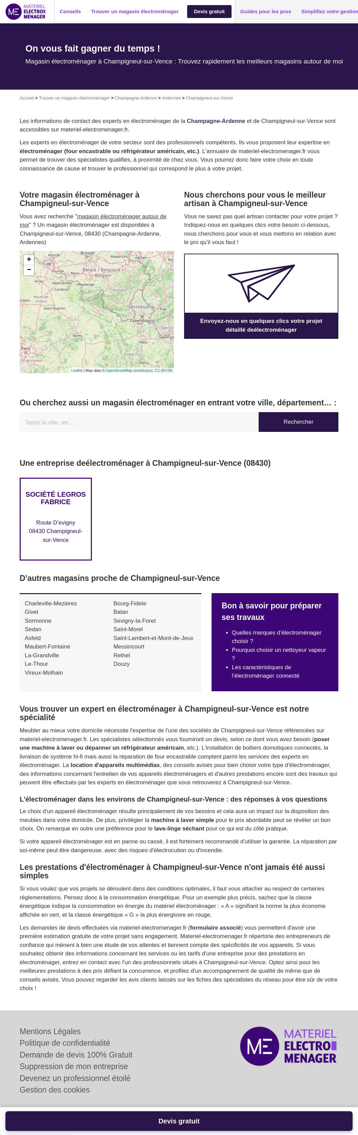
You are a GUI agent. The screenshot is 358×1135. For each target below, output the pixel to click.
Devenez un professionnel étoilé (75, 1078)
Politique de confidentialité (65, 1043)
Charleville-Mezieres (51, 603)
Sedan (33, 629)
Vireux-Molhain (44, 673)
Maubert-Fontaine (47, 646)
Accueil (27, 97)
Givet (31, 612)
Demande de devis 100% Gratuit (76, 1054)
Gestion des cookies (55, 1089)
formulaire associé (215, 928)
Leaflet (76, 370)
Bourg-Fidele (129, 603)
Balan (120, 612)
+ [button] (29, 260)
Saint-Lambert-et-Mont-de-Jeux (153, 638)
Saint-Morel (128, 629)
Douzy (121, 664)
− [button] (29, 270)
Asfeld (33, 638)
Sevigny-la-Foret (134, 621)
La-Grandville (42, 655)
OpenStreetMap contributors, (130, 370)
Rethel (121, 655)
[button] (70, 11)
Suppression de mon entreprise (74, 1066)
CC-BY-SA (163, 370)
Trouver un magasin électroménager (74, 97)
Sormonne (38, 621)
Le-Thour (36, 664)
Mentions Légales (50, 1031)
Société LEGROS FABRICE (55, 498)
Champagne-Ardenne (136, 97)
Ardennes (171, 97)
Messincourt (128, 646)
